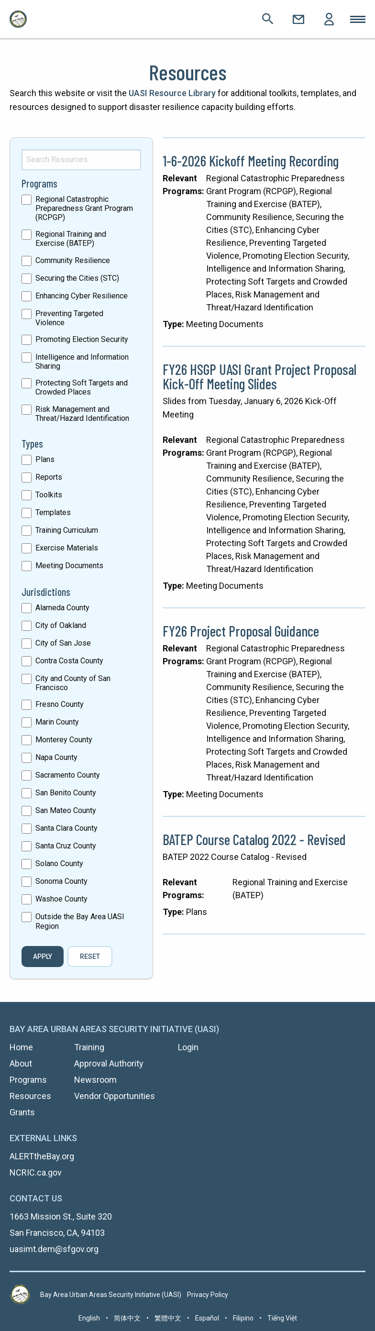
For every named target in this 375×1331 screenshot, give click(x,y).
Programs (28, 1080)
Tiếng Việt (282, 1318)
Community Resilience (72, 260)
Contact (298, 19)
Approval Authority (108, 1063)
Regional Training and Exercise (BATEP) (70, 239)
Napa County (56, 757)
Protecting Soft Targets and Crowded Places (81, 387)
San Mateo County (65, 810)
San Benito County (65, 792)
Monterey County (63, 739)
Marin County (57, 721)
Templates (53, 512)
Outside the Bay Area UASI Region (79, 921)
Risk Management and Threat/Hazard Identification (82, 414)
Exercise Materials (66, 547)
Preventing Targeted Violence (69, 318)
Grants (22, 1112)
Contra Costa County (69, 660)
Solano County (59, 863)
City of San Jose (63, 643)
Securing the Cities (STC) (77, 278)
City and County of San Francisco (72, 683)
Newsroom (95, 1080)
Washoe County (61, 898)
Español (207, 1318)
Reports (48, 477)
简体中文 (127, 1318)
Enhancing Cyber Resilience (81, 295)
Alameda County (62, 607)
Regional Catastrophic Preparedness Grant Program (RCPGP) (84, 208)
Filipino (243, 1318)
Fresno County (59, 704)
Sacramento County (67, 775)
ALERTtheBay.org (42, 1156)
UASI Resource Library (172, 93)
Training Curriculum (66, 530)
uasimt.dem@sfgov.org (54, 1249)
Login (329, 19)
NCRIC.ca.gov (36, 1172)
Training (89, 1047)
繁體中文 (167, 1318)
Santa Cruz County (65, 845)
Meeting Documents (69, 565)
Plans (45, 459)
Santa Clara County (66, 828)
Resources (30, 1096)
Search (267, 19)
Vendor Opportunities (114, 1096)
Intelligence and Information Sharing (82, 361)
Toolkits (48, 494)
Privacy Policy (207, 1294)
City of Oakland (60, 625)
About (21, 1063)
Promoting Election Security (81, 339)
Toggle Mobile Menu (357, 19)
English (89, 1318)
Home (21, 1047)
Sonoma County (61, 881)
